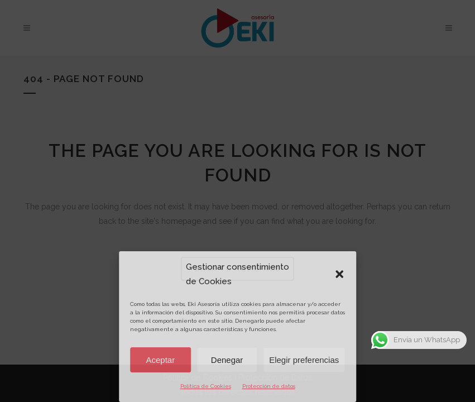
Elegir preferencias (304, 360)
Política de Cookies (205, 386)
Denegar (227, 360)
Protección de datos (268, 386)
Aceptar (160, 360)
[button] (339, 274)
